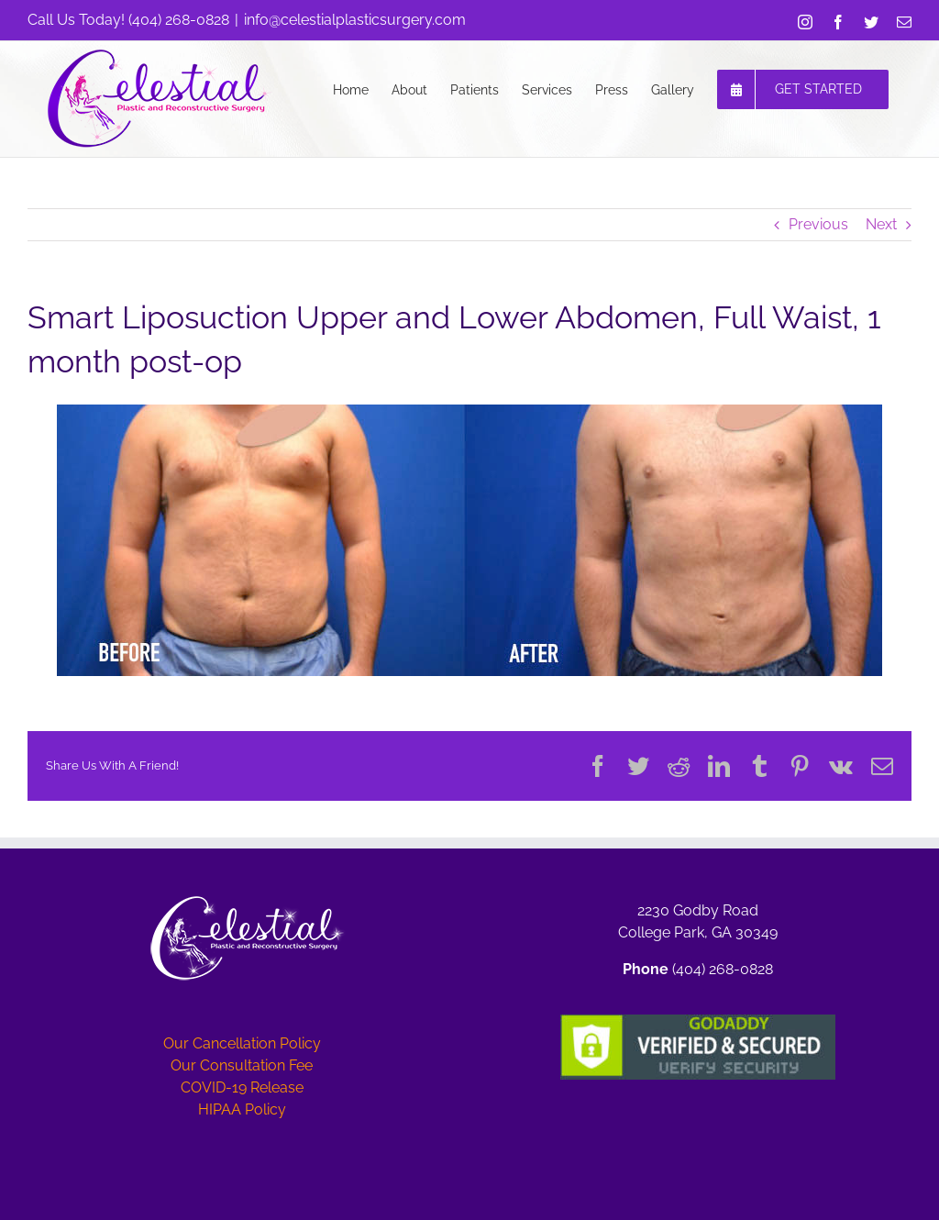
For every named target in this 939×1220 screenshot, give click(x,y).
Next (881, 224)
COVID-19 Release (242, 1087)
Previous (818, 224)
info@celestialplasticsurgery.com (355, 19)
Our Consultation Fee (242, 1065)
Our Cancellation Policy (242, 1043)
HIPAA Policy (242, 1109)
